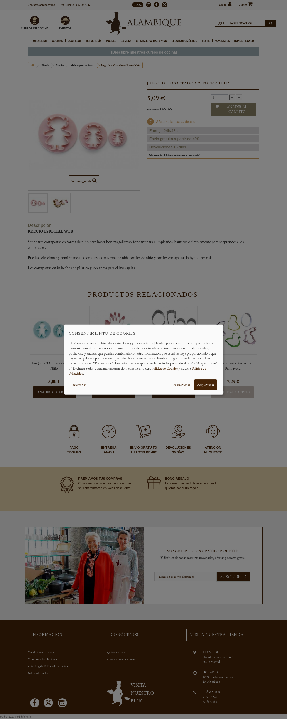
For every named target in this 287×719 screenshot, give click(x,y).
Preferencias (78, 384)
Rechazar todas (181, 384)
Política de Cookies (165, 368)
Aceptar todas (205, 384)
